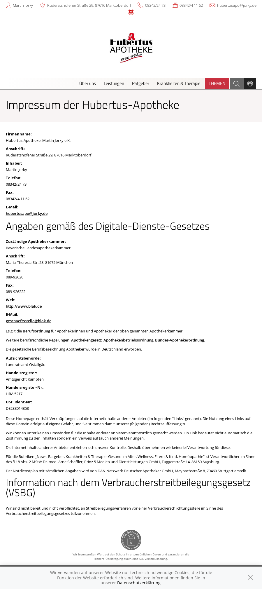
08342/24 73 (155, 5)
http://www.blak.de (24, 306)
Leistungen (114, 83)
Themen (217, 83)
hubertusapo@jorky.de (236, 5)
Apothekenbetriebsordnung (128, 340)
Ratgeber (140, 83)
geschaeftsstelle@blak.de (28, 320)
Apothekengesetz (86, 340)
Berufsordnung (36, 331)
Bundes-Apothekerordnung (179, 340)
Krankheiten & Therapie (179, 83)
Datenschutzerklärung (139, 582)
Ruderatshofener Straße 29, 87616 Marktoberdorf (89, 5)
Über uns (87, 83)
